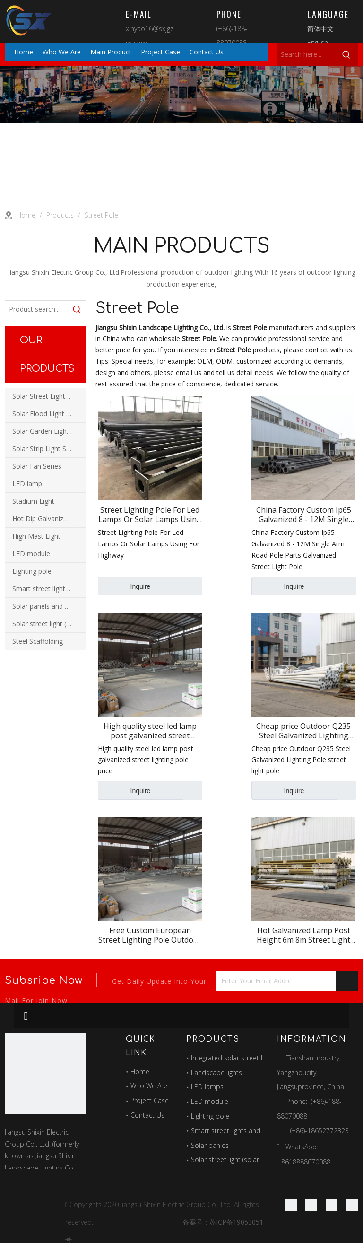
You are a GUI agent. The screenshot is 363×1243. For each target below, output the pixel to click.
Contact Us (147, 1115)
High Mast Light (36, 536)
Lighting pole (32, 571)
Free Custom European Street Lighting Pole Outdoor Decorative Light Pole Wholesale (149, 935)
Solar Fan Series (36, 466)
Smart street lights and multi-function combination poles (49, 588)
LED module (31, 553)
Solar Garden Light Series (49, 431)
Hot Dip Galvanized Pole (49, 518)
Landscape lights (216, 1072)
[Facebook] (291, 1205)
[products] (181, 94)
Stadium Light (33, 501)
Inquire (124, 586)
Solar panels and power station (49, 606)
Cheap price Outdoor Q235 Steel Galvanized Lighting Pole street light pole (303, 730)
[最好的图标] (45, 1073)
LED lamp (27, 483)
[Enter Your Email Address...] (253, 981)
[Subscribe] (347, 981)
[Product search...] (37, 309)
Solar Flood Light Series (48, 413)
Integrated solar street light (232, 1057)
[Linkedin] (311, 1205)
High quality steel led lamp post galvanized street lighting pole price (150, 730)
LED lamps (207, 1086)
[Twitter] (331, 1205)
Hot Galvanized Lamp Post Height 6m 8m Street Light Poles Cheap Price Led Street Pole (303, 935)
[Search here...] (306, 54)
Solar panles (210, 1145)
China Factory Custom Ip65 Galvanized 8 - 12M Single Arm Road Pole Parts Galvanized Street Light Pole (304, 514)
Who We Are (148, 1085)
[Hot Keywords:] (346, 54)
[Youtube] (352, 1205)
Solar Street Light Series (49, 396)
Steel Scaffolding (37, 641)
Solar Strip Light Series (46, 448)
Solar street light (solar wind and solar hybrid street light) (49, 623)
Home (139, 1071)
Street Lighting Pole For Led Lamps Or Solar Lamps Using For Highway (149, 514)
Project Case (149, 1100)
